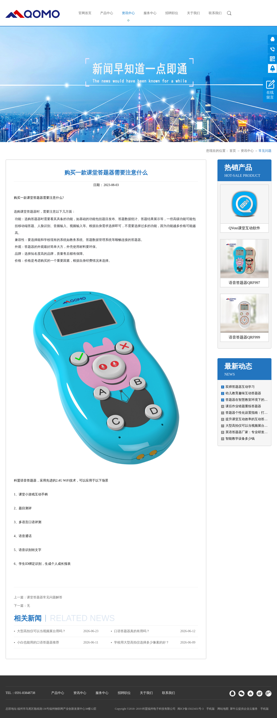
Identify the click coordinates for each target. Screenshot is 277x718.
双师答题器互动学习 (240, 387)
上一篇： (38, 597)
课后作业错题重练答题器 (243, 406)
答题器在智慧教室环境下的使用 (248, 399)
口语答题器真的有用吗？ (132, 631)
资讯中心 (247, 150)
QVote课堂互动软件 (244, 228)
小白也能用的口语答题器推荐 (38, 642)
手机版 (210, 708)
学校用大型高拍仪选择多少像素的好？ (141, 642)
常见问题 (265, 150)
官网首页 (84, 13)
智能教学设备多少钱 (240, 438)
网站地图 (222, 708)
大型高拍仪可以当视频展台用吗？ (250, 425)
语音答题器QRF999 (244, 337)
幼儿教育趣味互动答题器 (243, 393)
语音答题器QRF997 (244, 283)
